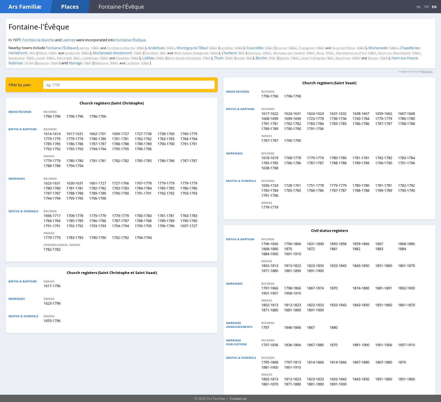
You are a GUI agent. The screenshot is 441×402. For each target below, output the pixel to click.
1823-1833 (315, 265)
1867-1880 (315, 344)
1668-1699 (269, 118)
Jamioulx (43, 63)
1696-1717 (52, 215)
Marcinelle (64, 58)
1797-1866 (269, 288)
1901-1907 (269, 293)
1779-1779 (52, 138)
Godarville (72, 53)
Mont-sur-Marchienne (394, 53)
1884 (402, 248)
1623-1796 (52, 303)
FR (426, 6)
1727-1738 (143, 133)
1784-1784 (188, 138)
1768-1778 (292, 157)
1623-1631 (52, 183)
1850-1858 (338, 243)
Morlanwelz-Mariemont (112, 52)
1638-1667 (360, 113)
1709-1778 (74, 215)
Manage (75, 62)
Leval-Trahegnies (313, 58)
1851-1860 (383, 265)
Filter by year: (20, 84)
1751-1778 (315, 185)
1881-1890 (292, 270)
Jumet (41, 58)
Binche (261, 57)
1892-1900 (406, 288)
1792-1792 (52, 148)
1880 (334, 327)
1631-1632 (338, 113)
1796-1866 (292, 243)
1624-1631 (292, 113)
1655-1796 (52, 320)
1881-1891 (383, 288)
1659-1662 (383, 113)
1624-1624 (315, 113)
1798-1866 (292, 288)
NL (419, 6)
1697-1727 (188, 225)
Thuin (219, 57)
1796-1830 (269, 243)
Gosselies (122, 58)
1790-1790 (166, 143)
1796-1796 (52, 116)
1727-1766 (120, 183)
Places (70, 6)
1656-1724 (269, 185)
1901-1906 (383, 344)
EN (434, 6)
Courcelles (255, 47)
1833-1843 (338, 265)
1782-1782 (143, 138)
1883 (379, 248)
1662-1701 (97, 133)
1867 (379, 243)
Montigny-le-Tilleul (192, 47)
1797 (265, 327)
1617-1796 (52, 285)
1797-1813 (292, 362)
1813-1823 (292, 265)
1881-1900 (360, 344)
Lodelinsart (90, 58)
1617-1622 (269, 113)
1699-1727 (120, 133)
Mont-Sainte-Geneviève (184, 58)
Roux (320, 53)
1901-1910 (292, 253)
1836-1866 (292, 344)
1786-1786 (74, 143)
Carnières (151, 53)
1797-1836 (269, 344)
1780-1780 (97, 138)
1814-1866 (315, 362)
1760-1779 (188, 133)
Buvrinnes (343, 58)
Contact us (238, 398)
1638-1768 (269, 167)
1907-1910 (406, 344)
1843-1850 (360, 265)
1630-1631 (74, 183)
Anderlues (156, 47)
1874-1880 (360, 288)
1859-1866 (360, 243)
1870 (288, 248)
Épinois (283, 58)
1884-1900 (269, 253)
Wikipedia (427, 71)
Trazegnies (306, 48)
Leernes (68, 39)
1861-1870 (406, 265)
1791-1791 (188, 143)
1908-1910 (292, 293)
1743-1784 (360, 118)
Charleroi (229, 52)
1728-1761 (292, 185)
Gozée (240, 58)
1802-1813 (269, 265)
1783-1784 (315, 123)
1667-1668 (406, 113)
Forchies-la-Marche (38, 39)
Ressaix (373, 58)
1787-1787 (97, 143)
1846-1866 (292, 327)
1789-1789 (143, 143)
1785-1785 (52, 143)
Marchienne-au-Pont (351, 53)
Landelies (226, 48)
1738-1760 (166, 133)
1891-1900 (315, 270)
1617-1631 (74, 133)
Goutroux (254, 53)
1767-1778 (143, 183)
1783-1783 (166, 138)
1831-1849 (315, 243)
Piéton (42, 53)
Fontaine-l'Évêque (131, 39)
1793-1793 (74, 148)
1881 (334, 248)
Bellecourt (101, 63)
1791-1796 (315, 128)
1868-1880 (406, 243)
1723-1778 (315, 118)
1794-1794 (97, 148)
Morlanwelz (378, 47)
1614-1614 (52, 133)
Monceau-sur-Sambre (289, 53)
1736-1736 (338, 118)
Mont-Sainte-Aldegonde (191, 53)
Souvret (281, 48)
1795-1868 (269, 362)
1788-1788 (120, 143)
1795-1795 (120, 148)
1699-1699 (292, 118)
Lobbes (148, 57)
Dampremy (16, 58)
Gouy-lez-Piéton (344, 48)
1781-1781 (120, 138)
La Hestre (133, 63)
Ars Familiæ (24, 6)
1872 (311, 248)
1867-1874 (315, 288)
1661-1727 (97, 183)
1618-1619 (269, 157)
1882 (356, 248)
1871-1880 (269, 270)
